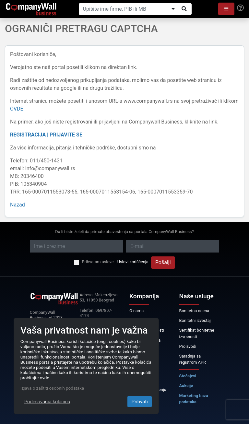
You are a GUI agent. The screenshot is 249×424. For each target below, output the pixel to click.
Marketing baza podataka (193, 398)
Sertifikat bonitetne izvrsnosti (196, 333)
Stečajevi (187, 375)
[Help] (240, 8)
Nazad (17, 205)
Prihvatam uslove (97, 261)
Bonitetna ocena (194, 310)
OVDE (16, 109)
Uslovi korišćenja (132, 261)
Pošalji (163, 262)
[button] (226, 9)
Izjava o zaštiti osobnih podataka (52, 388)
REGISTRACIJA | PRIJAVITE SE (46, 135)
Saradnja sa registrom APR (192, 359)
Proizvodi (187, 346)
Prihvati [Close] (139, 402)
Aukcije (186, 385)
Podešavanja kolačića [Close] (47, 402)
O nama (136, 310)
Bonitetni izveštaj (195, 320)
